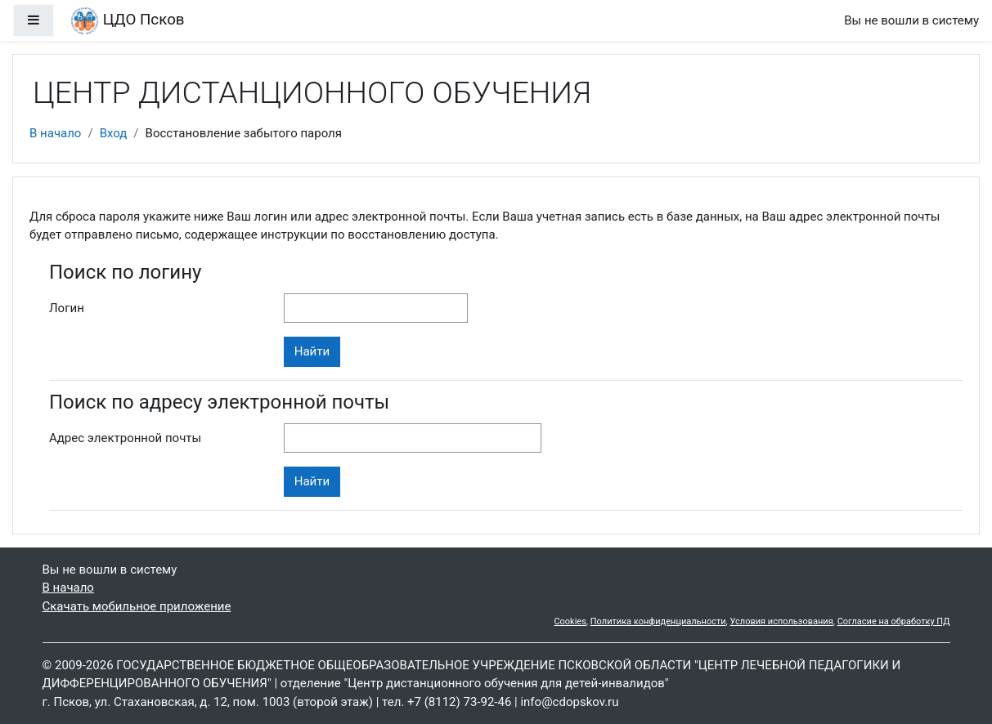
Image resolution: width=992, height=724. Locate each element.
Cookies (570, 621)
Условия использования (781, 621)
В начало (55, 133)
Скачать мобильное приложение (137, 606)
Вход (114, 133)
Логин (66, 308)
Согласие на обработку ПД (893, 621)
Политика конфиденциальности (658, 621)
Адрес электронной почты (125, 438)
